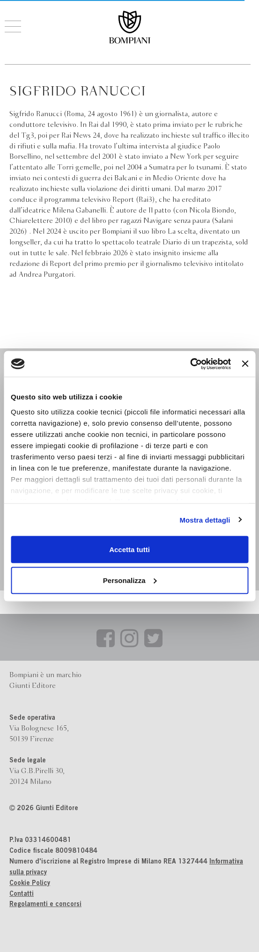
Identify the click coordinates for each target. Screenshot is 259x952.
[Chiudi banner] (245, 364)
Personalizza (130, 580)
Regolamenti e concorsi (45, 904)
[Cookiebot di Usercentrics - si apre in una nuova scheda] (190, 364)
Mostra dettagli (204, 520)
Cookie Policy (29, 883)
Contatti (21, 894)
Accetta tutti (129, 549)
